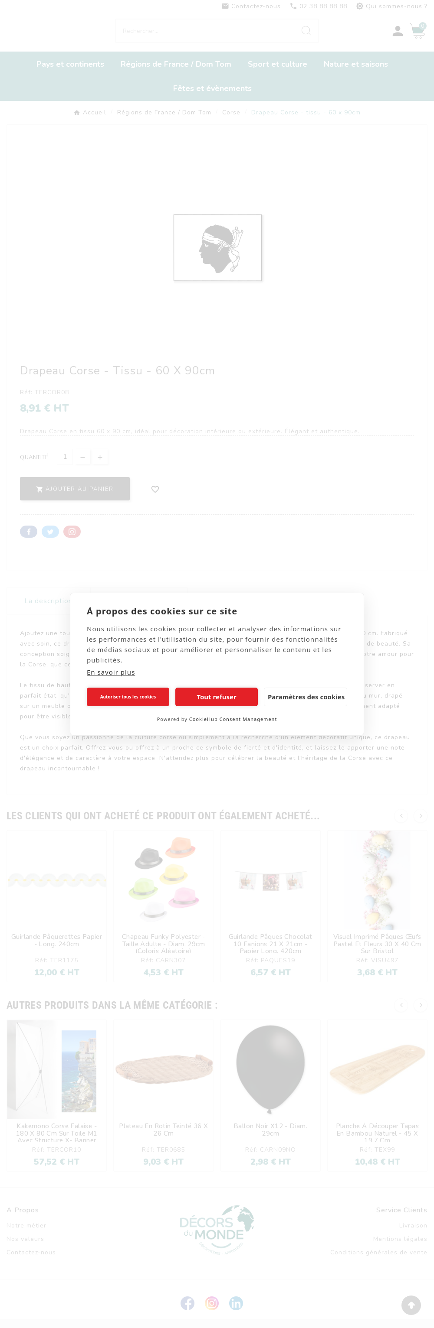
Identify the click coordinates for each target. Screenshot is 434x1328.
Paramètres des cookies (306, 696)
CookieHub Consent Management (233, 719)
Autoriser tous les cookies (128, 697)
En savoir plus (111, 672)
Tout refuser (216, 696)
